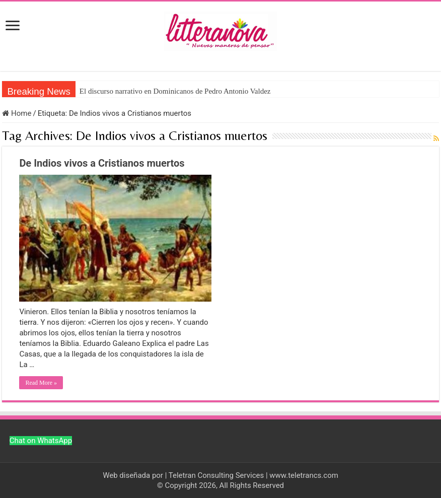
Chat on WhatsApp (41, 440)
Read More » (41, 382)
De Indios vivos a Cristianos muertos (101, 163)
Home (16, 113)
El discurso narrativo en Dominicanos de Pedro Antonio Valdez (175, 91)
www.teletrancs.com (303, 475)
